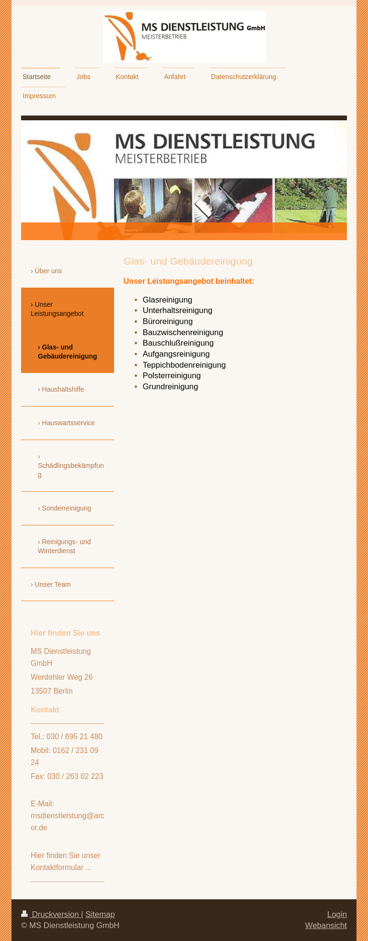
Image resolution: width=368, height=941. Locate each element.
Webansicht (326, 925)
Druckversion (51, 914)
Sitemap (100, 914)
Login (337, 914)
